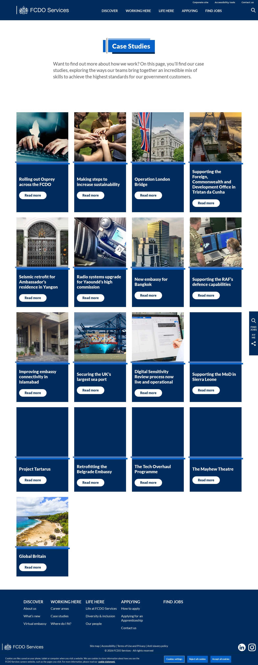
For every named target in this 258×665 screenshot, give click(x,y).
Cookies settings (174, 661)
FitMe (253, 336)
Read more (33, 195)
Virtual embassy (35, 623)
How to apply (130, 608)
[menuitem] (110, 14)
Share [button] (253, 343)
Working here (138, 11)
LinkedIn (242, 647)
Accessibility (108, 645)
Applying (190, 11)
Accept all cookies (220, 661)
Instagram (252, 647)
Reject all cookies (197, 661)
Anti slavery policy (157, 645)
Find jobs (213, 11)
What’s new (32, 616)
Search (253, 10)
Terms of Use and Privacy (131, 645)
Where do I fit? (61, 623)
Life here (166, 11)
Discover (110, 11)
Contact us (248, 2)
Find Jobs (173, 601)
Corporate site (200, 2)
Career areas (60, 608)
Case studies (60, 616)
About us (30, 608)
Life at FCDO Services (101, 608)
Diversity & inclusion (100, 616)
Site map (95, 645)
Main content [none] (7, 22)
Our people (94, 623)
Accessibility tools (225, 2)
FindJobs (253, 328)
